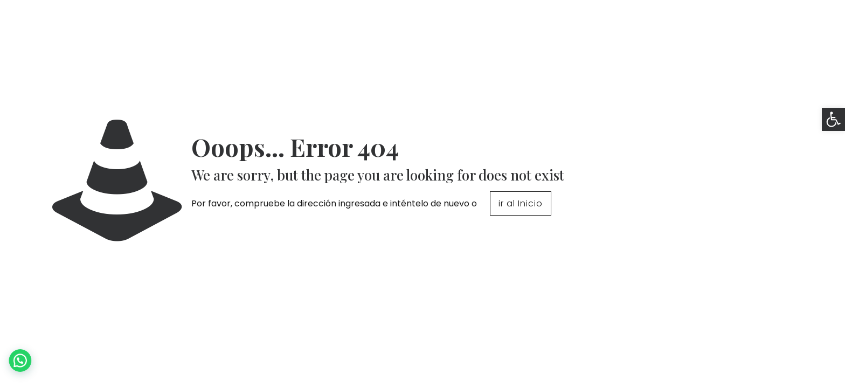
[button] (833, 119)
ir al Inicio (520, 203)
